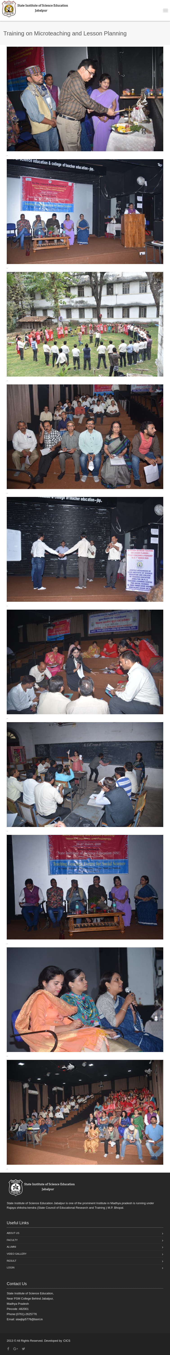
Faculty (12, 1240)
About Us (13, 1233)
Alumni (11, 1246)
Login (10, 1267)
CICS (66, 1340)
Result (11, 1260)
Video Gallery (17, 1253)
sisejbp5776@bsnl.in (29, 1319)
